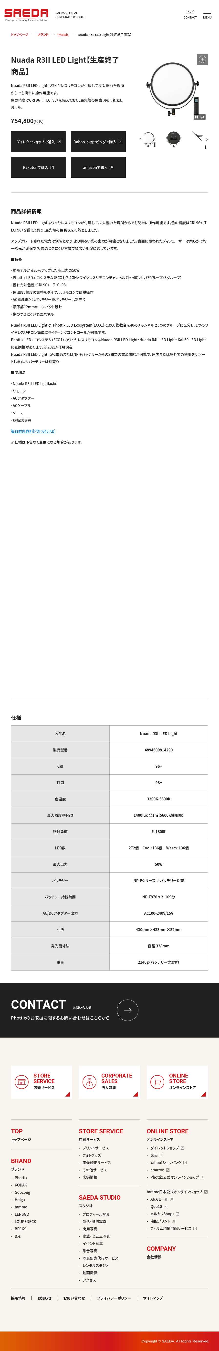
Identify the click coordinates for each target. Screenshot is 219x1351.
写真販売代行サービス (100, 1258)
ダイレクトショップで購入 (38, 141)
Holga (20, 1199)
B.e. (18, 1236)
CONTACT (190, 14)
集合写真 (90, 1250)
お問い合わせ (74, 1298)
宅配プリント (162, 1221)
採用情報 (18, 1298)
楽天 (156, 1155)
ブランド (43, 34)
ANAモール (161, 1199)
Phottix (63, 34)
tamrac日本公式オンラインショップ (177, 1191)
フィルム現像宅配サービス (173, 1228)
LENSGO (22, 1214)
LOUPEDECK (25, 1221)
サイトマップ (153, 1298)
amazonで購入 (98, 167)
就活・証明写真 (94, 1221)
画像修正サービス (97, 1162)
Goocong (22, 1192)
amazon (159, 1169)
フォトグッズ (92, 1155)
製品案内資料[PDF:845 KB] (33, 431)
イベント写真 (93, 1243)
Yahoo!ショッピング (168, 1162)
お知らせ (44, 1298)
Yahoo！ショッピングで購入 (98, 141)
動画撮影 (90, 1272)
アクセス (89, 1280)
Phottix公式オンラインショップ (177, 1177)
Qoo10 (158, 1206)
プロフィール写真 (96, 1214)
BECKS (20, 1228)
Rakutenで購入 (38, 167)
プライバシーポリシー (114, 1298)
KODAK (21, 1184)
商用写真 (90, 1228)
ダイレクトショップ (167, 1147)
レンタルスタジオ (96, 1265)
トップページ (19, 34)
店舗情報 (90, 1177)
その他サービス (95, 1169)
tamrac (21, 1206)
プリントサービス (96, 1147)
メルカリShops (164, 1213)
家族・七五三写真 (96, 1236)
